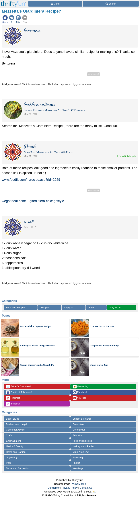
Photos (76, 463)
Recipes (44, 307)
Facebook (80, 392)
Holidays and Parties (83, 446)
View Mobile (79, 483)
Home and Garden (16, 452)
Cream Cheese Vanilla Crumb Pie (37, 364)
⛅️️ (94, 491)
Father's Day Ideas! (18, 386)
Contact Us (86, 487)
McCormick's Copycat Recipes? (36, 326)
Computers (78, 424)
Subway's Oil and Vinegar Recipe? (37, 345)
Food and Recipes (15, 307)
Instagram (13, 404)
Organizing (12, 457)
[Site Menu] (55, 4)
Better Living (12, 418)
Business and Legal (16, 424)
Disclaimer (54, 487)
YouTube (79, 398)
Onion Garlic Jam (99, 364)
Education (78, 435)
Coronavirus (79, 429)
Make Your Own (81, 452)
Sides (91, 307)
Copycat (68, 307)
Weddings (78, 468)
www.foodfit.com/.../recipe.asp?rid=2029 (31, 179)
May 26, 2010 (117, 307)
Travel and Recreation (17, 468)
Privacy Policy (69, 487)
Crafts (9, 435)
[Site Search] (111, 4)
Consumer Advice (15, 429)
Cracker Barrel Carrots (102, 326)
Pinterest (13, 398)
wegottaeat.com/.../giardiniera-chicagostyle (33, 201)
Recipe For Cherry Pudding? (104, 345)
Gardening (80, 386)
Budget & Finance (82, 418)
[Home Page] (13, 2)
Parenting (78, 457)
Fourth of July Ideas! (19, 392)
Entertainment (13, 440)
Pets (8, 463)
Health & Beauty (14, 446)
